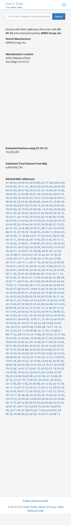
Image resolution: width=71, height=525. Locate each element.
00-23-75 (59, 266)
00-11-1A (57, 273)
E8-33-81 (47, 235)
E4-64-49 (58, 281)
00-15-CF (11, 349)
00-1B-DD (22, 304)
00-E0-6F (35, 349)
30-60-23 (59, 232)
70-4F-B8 (23, 228)
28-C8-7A (11, 247)
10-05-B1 (23, 243)
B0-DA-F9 (23, 288)
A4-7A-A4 (35, 300)
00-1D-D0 (11, 353)
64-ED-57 (34, 213)
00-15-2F (46, 273)
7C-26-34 (11, 243)
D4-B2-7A (35, 406)
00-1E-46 (46, 216)
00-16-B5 (22, 402)
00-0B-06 (34, 273)
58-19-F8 (59, 288)
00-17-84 (39, 410)
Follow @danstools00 (35, 500)
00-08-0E (11, 224)
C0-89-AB (39, 326)
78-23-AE (11, 368)
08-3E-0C (59, 315)
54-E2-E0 (23, 247)
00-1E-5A (43, 258)
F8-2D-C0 (34, 311)
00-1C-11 (23, 262)
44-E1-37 (35, 235)
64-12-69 (35, 357)
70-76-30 (35, 361)
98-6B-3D (11, 357)
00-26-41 (35, 345)
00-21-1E (46, 387)
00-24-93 (46, 281)
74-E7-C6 (51, 326)
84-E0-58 (11, 307)
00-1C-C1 (11, 262)
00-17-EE (22, 383)
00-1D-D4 (47, 220)
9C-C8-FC (23, 323)
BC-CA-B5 (47, 372)
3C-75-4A (23, 300)
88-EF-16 (11, 232)
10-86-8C (35, 243)
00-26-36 (47, 398)
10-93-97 (42, 414)
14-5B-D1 (55, 330)
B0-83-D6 (34, 201)
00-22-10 (35, 387)
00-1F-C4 (23, 387)
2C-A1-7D (19, 379)
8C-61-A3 (11, 228)
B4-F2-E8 (23, 205)
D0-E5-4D (11, 205)
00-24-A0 (58, 398)
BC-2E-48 (46, 288)
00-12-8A (11, 311)
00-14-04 (11, 304)
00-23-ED (23, 296)
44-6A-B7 (11, 319)
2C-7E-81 (47, 364)
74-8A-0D (18, 414)
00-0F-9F (23, 273)
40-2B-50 (46, 277)
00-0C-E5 (11, 342)
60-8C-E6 (58, 361)
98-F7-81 (23, 281)
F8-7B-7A (58, 213)
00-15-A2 (46, 239)
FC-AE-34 (35, 323)
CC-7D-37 (58, 391)
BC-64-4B (47, 304)
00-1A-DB (47, 266)
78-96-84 (35, 338)
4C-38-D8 (35, 251)
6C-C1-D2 (43, 330)
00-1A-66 (22, 216)
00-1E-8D (46, 292)
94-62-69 (59, 182)
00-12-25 (58, 307)
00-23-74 (46, 345)
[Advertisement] (35, 107)
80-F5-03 (34, 402)
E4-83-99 (35, 398)
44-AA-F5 (46, 201)
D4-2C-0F (58, 402)
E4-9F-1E (35, 368)
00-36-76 (22, 307)
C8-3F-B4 (11, 209)
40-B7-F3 (58, 194)
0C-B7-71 (11, 281)
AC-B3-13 (47, 232)
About (41, 507)
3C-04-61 (59, 197)
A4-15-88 (35, 334)
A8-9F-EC (47, 251)
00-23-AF (11, 220)
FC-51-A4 (59, 334)
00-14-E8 (47, 353)
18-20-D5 (58, 368)
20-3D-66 (11, 323)
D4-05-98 (11, 186)
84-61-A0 (58, 235)
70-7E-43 (34, 307)
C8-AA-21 (11, 266)
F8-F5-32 (22, 201)
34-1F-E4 (23, 266)
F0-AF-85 (58, 228)
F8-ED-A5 (58, 387)
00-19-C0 (58, 353)
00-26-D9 (59, 243)
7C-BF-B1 (31, 379)
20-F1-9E (15, 410)
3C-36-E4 (11, 182)
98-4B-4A (23, 395)
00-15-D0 (59, 190)
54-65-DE (27, 376)
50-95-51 (23, 292)
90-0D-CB (35, 209)
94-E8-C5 (58, 285)
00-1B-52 (11, 296)
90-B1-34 (35, 194)
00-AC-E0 (11, 190)
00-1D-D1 (46, 243)
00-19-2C (34, 224)
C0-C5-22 (11, 398)
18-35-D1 (23, 251)
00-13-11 (58, 239)
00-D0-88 (34, 383)
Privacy (51, 507)
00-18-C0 (34, 216)
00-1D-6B (55, 258)
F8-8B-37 (15, 254)
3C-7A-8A (52, 376)
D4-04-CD (23, 319)
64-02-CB (23, 364)
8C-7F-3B (47, 182)
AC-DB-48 (58, 277)
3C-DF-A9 (35, 315)
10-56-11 (35, 319)
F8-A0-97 (11, 288)
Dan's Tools (14, 4)
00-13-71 (19, 258)
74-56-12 (11, 285)
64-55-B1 (59, 319)
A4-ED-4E (23, 270)
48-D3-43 (35, 186)
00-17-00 (46, 342)
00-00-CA (22, 239)
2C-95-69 (11, 292)
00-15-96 (35, 239)
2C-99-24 (47, 319)
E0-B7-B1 (11, 406)
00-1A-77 (11, 395)
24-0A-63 (34, 292)
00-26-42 (35, 270)
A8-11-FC (34, 285)
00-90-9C (55, 379)
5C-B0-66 (23, 398)
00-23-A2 (35, 304)
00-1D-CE (59, 220)
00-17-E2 (46, 391)
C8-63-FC (34, 372)
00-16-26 (11, 277)
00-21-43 (11, 213)
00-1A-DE (58, 216)
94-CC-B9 (11, 197)
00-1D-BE (31, 258)
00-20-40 (58, 270)
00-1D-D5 (23, 353)
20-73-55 (23, 209)
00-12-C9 (46, 383)
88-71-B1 (46, 228)
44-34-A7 (27, 254)
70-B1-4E (11, 361)
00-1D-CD (35, 220)
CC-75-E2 (58, 224)
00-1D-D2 (34, 391)
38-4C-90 (59, 186)
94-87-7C (22, 391)
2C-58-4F (22, 277)
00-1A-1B (51, 254)
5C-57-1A (58, 349)
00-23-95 (34, 296)
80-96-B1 (43, 379)
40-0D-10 (35, 266)
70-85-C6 (58, 201)
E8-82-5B (11, 364)
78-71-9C (23, 186)
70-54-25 (23, 372)
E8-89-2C (58, 311)
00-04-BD (46, 349)
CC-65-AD (23, 338)
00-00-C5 (23, 182)
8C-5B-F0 (27, 410)
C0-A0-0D (47, 197)
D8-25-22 (23, 361)
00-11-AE (11, 273)
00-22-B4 (46, 296)
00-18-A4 (39, 254)
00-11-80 (11, 383)
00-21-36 (58, 296)
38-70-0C (47, 334)
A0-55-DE (35, 247)
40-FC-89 (35, 281)
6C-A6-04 (30, 414)
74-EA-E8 (22, 285)
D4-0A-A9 (47, 186)
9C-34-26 (35, 395)
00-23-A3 (46, 213)
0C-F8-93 (22, 232)
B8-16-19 (23, 334)
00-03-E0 (23, 311)
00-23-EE (22, 213)
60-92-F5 (46, 368)
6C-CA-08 (15, 376)
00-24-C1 (11, 300)
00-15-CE (46, 270)
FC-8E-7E (35, 205)
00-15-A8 (35, 342)
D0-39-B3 (35, 182)
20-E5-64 (46, 194)
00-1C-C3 (47, 357)
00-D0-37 (11, 251)
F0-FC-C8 (35, 364)
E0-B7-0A (58, 205)
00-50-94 (46, 205)
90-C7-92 (47, 338)
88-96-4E (11, 201)
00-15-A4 (47, 395)
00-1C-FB (58, 383)
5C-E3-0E (59, 364)
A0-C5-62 (47, 247)
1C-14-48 (46, 307)
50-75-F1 (35, 228)
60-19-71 (11, 239)
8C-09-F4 (47, 315)
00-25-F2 (58, 345)
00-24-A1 (11, 270)
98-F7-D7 (23, 406)
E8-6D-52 (11, 194)
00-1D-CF (35, 353)
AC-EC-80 (39, 376)
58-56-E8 (46, 224)
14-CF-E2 (47, 209)
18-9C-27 (23, 368)
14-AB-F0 (34, 232)
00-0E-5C (23, 342)
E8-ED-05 (59, 338)
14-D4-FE (59, 357)
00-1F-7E (35, 262)
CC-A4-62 (22, 220)
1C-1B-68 (23, 235)
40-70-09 (11, 391)
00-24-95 (46, 262)
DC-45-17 (19, 330)
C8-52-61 (15, 326)
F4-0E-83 (46, 361)
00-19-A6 (58, 342)
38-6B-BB (22, 349)
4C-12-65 (34, 277)
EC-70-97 (35, 197)
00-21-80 (11, 345)
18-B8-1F (35, 288)
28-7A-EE (11, 338)
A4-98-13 (54, 414)
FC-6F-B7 (59, 247)
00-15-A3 (59, 395)
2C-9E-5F (58, 262)
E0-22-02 (35, 190)
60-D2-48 (27, 326)
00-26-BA (22, 345)
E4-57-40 (23, 190)
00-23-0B (58, 292)
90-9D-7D (47, 406)
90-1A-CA (23, 357)
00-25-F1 (11, 216)
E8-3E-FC (46, 311)
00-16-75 (11, 402)
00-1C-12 (11, 387)
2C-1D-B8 (46, 190)
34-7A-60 (59, 304)
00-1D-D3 (11, 315)
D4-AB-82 (51, 410)
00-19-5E (59, 300)
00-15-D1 (23, 315)
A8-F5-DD (47, 323)
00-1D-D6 (11, 235)
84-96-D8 (46, 402)
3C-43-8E (23, 194)
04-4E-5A (46, 285)
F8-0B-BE (31, 330)
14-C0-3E (11, 372)
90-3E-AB (59, 209)
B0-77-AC (11, 334)
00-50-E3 (23, 197)
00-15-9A (22, 224)
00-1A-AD (47, 300)
